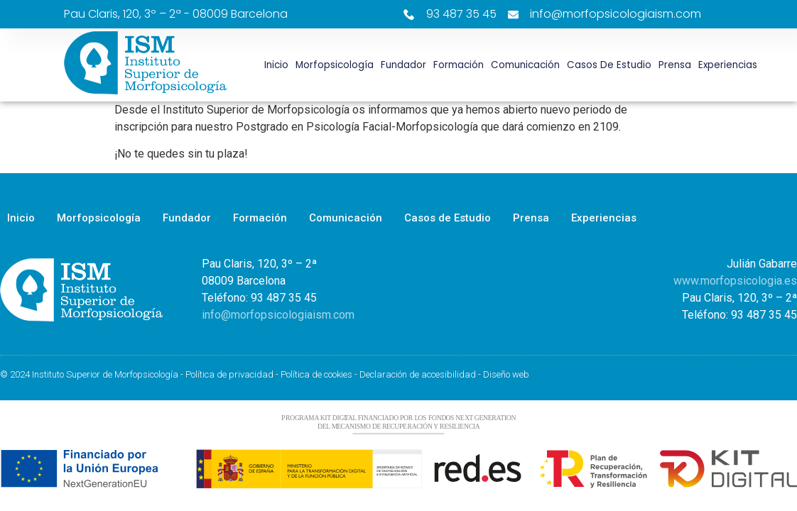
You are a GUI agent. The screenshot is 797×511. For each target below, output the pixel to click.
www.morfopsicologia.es (735, 280)
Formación (458, 65)
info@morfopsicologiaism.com (278, 315)
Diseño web (506, 374)
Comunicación (525, 65)
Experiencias (727, 65)
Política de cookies (316, 374)
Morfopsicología (335, 65)
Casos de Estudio (609, 65)
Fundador (403, 65)
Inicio (276, 65)
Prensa (674, 65)
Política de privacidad (229, 374)
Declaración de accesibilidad (417, 374)
